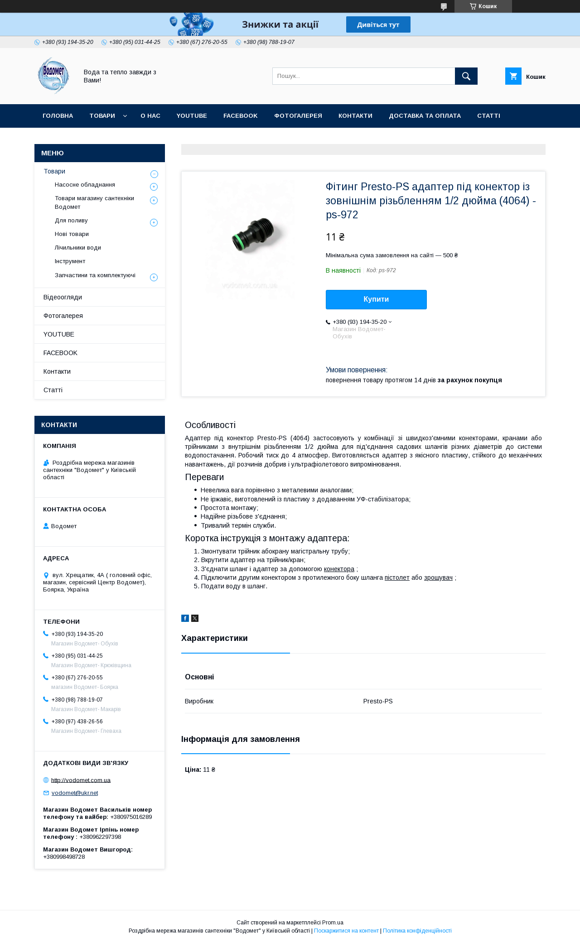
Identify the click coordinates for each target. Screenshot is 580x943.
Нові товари (72, 234)
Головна (58, 115)
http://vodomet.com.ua (81, 779)
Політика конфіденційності (417, 931)
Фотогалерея (298, 115)
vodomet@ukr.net (75, 792)
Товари (102, 115)
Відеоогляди (63, 297)
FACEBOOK (240, 115)
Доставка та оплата (425, 115)
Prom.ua (332, 922)
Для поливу (71, 220)
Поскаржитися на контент (346, 931)
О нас (150, 115)
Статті (488, 115)
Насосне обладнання (85, 184)
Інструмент (70, 261)
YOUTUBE (192, 115)
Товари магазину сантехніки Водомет (94, 202)
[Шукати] (466, 76)
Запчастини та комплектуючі (95, 275)
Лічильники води (78, 247)
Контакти (355, 115)
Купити (376, 299)
